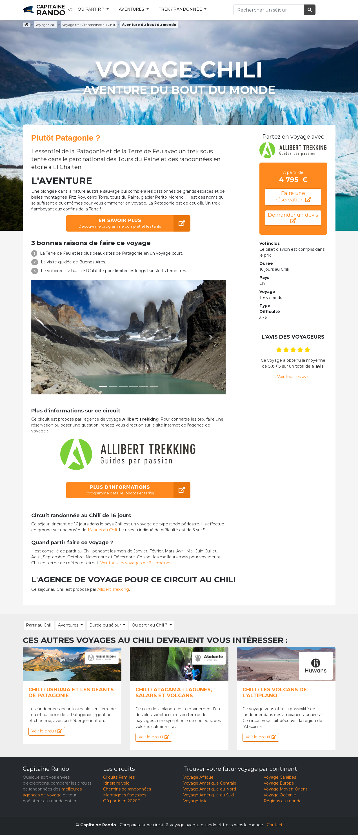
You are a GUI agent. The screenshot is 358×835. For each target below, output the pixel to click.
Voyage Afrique (198, 777)
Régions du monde (283, 800)
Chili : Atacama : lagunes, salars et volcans (173, 692)
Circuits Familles (119, 777)
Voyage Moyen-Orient (285, 788)
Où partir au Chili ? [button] (146, 624)
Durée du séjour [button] (103, 624)
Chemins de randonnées (127, 788)
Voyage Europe (279, 782)
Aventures (131, 9)
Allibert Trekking (113, 589)
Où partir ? (91, 9)
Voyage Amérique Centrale (209, 782)
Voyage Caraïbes (280, 777)
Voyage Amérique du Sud (208, 794)
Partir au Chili (38, 624)
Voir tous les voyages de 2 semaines (135, 562)
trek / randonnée (180, 9)
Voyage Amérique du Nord (209, 788)
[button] (46, 337)
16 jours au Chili (102, 529)
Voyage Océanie (280, 794)
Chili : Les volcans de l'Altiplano (275, 692)
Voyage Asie (195, 800)
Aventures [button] (67, 624)
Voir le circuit (47, 730)
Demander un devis (293, 218)
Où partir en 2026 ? (122, 800)
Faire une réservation (293, 196)
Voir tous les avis (293, 378)
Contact (275, 824)
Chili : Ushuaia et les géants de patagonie (71, 692)
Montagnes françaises (124, 794)
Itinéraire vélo (116, 782)
